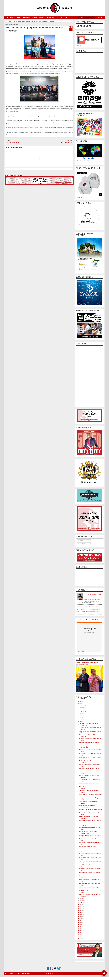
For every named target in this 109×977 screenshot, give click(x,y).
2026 (79, 701)
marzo (81, 898)
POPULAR (12, 17)
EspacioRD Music (80, 653)
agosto (81, 713)
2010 (79, 932)
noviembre (82, 707)
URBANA (19, 17)
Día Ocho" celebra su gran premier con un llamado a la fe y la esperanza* (35, 29)
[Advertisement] (89, 376)
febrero (81, 900)
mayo (81, 719)
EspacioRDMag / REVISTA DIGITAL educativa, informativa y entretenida (31, 974)
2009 (79, 934)
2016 (79, 920)
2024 (79, 904)
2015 (79, 922)
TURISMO (48, 17)
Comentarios (81, 543)
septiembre (82, 711)
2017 (79, 918)
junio (81, 717)
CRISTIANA (34, 17)
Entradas (80, 540)
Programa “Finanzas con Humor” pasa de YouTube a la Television (87, 663)
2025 (79, 703)
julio (81, 715)
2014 (79, 924)
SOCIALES (41, 17)
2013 (79, 926)
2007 (79, 938)
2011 (79, 930)
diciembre (82, 705)
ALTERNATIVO (26, 17)
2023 (79, 906)
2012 (79, 928)
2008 (79, 936)
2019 (79, 914)
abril (81, 721)
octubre (82, 709)
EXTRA (7, 17)
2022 (79, 908)
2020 (79, 912)
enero (81, 902)
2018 (79, 916)
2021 (79, 910)
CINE (53, 17)
